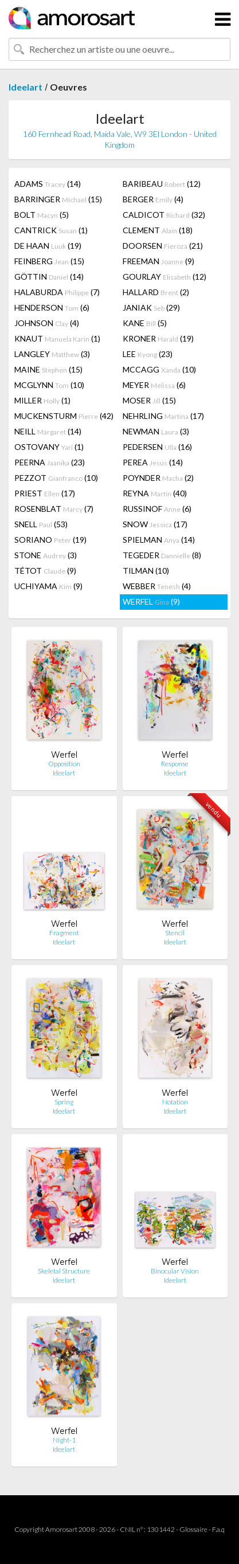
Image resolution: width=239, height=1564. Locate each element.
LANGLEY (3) (52, 354)
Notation (175, 1101)
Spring (63, 1101)
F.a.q (218, 1529)
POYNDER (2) (158, 478)
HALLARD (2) (156, 292)
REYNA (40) (155, 493)
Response (175, 763)
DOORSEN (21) (163, 245)
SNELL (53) (41, 524)
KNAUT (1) (57, 338)
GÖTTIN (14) (49, 276)
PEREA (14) (153, 462)
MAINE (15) (48, 369)
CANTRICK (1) (51, 230)
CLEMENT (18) (158, 230)
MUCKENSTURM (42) (63, 416)
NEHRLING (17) (163, 416)
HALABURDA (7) (57, 292)
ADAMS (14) (47, 184)
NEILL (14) (47, 431)
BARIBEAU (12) (162, 184)
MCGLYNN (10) (49, 385)
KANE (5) (145, 323)
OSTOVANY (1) (49, 447)
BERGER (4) (153, 199)
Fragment (64, 932)
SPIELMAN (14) (159, 539)
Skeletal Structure (64, 1271)
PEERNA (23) (49, 462)
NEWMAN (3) (156, 431)
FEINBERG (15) (49, 261)
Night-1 (64, 1440)
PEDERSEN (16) (157, 447)
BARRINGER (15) (58, 199)
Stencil (175, 932)
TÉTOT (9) (45, 570)
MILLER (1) (42, 400)
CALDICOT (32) (164, 214)
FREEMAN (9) (158, 261)
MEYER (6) (154, 385)
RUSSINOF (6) (157, 509)
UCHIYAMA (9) (48, 586)
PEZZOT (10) (56, 478)
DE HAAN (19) (47, 245)
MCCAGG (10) (159, 369)
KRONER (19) (158, 338)
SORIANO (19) (50, 539)
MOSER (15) (149, 400)
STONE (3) (45, 555)
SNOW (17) (155, 524)
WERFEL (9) (151, 601)
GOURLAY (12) (164, 276)
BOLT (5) (41, 214)
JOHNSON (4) (46, 323)
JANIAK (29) (151, 307)
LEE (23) (148, 354)
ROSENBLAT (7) (53, 509)
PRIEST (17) (44, 493)
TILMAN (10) (146, 570)
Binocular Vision (175, 1271)
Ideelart (25, 86)
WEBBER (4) (157, 586)
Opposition (64, 763)
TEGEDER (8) (162, 555)
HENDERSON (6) (51, 307)
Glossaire (193, 1529)
